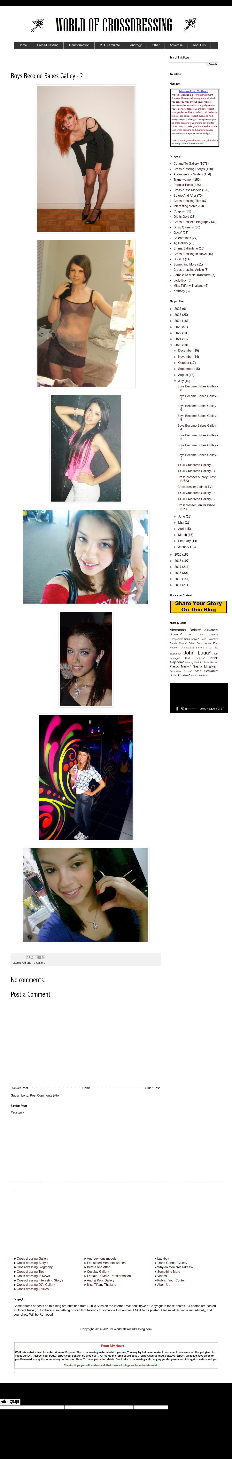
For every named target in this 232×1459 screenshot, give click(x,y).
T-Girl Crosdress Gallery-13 (196, 493)
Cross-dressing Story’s (31, 1263)
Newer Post (20, 1088)
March (183, 534)
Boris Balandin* (209, 639)
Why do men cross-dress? (174, 1267)
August (183, 375)
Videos (160, 1276)
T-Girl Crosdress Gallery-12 (196, 499)
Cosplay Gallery (96, 1271)
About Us (162, 1284)
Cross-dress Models (187, 190)
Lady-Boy (180, 280)
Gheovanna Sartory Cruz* (196, 647)
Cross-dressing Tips (187, 200)
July (181, 381)
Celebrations (182, 238)
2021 (178, 339)
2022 (178, 333)
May (181, 522)
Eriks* (192, 643)
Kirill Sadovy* (195, 658)
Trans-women (183, 179)
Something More (185, 264)
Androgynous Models (188, 174)
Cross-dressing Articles (33, 1289)
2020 (178, 345)
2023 (178, 327)
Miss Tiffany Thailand (100, 1284)
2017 (178, 566)
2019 (178, 554)
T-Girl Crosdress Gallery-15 (196, 465)
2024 (178, 320)
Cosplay (179, 211)
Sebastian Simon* (181, 671)
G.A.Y (178, 232)
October (184, 362)
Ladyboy (161, 1258)
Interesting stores (185, 206)
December (185, 350)
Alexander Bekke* (185, 630)
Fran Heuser (204, 643)
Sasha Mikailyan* (205, 666)
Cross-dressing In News (190, 254)
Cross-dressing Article (189, 269)
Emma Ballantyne (186, 248)
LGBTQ (179, 259)
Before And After (185, 195)
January (184, 547)
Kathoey (179, 291)
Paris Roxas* (211, 662)
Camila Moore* (178, 643)
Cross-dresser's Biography (192, 222)
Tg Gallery (181, 243)
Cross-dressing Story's (189, 169)
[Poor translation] (14, 1402)
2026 (178, 308)
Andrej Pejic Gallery (99, 1280)
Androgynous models (100, 1258)
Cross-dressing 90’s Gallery (34, 1284)
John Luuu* (197, 652)
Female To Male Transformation (107, 1276)
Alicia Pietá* (196, 634)
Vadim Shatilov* (199, 675)
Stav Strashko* (180, 675)
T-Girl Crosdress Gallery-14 (196, 471)
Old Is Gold (181, 216)
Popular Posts (183, 184)
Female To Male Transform (192, 275)
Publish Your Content (170, 1280)
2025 (178, 314)
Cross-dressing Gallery (31, 1258)
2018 (178, 560)
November (185, 356)
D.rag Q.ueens (184, 227)
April (181, 528)
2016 (178, 573)
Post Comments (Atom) (46, 1095)
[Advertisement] (86, 1142)
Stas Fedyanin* (206, 671)
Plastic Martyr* (180, 666)
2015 (178, 579)
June (182, 516)
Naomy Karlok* (193, 662)
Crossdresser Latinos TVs (195, 486)
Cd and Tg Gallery (33, 962)
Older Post (152, 1088)
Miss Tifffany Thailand (189, 285)
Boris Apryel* (191, 639)
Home (86, 1088)
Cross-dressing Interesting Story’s (40, 1280)
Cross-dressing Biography (33, 1267)
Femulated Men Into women (105, 1263)
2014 (178, 585)
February (184, 541)
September (186, 368)
